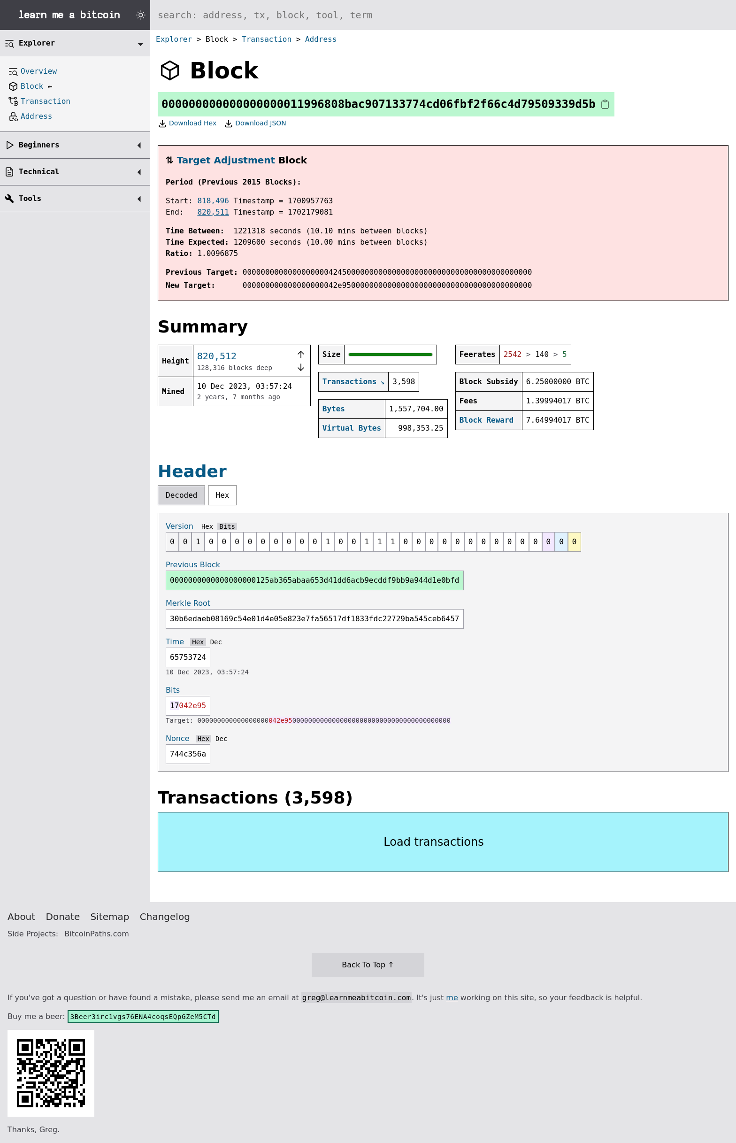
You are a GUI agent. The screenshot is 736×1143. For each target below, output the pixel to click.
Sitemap (110, 916)
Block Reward (487, 420)
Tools (30, 198)
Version (179, 526)
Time (175, 641)
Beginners (39, 144)
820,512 (217, 356)
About (21, 916)
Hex (223, 495)
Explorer (174, 39)
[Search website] (443, 15)
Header (192, 471)
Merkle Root (188, 603)
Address (321, 39)
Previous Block (193, 564)
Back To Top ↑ (368, 964)
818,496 (213, 200)
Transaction (266, 39)
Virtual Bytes (351, 428)
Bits (227, 526)
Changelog (165, 916)
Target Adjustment (226, 160)
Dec (216, 642)
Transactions (349, 381)
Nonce (178, 738)
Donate (63, 916)
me (452, 997)
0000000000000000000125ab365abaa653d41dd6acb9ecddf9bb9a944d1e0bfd (315, 580)
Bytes (333, 408)
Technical (39, 171)
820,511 (213, 212)
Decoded (181, 495)
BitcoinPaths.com (96, 933)
